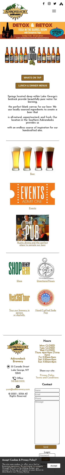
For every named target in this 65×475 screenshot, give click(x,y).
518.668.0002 (18, 381)
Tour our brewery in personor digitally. (19, 311)
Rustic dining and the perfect (32, 241)
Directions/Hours (46, 280)
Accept (53, 465)
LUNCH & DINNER (32, 85)
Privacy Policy (47, 375)
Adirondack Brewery (17, 360)
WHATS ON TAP (32, 77)
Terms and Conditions (47, 378)
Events (32, 207)
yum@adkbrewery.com (18, 389)
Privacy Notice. (23, 472)
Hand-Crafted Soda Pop (46, 310)
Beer (32, 173)
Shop (19, 280)
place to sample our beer (32, 245)
